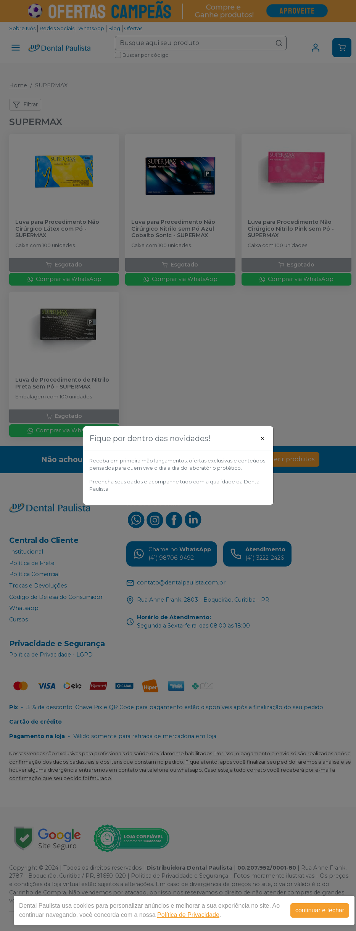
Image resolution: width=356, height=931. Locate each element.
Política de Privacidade (188, 915)
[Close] (262, 438)
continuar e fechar (319, 910)
